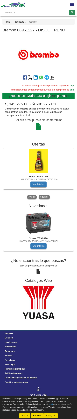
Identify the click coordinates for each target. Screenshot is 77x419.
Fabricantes (10, 347)
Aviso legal (10, 364)
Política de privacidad (15, 369)
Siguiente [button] (44, 197)
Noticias (9, 356)
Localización (11, 342)
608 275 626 (44, 104)
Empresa (9, 333)
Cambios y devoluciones (16, 382)
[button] (52, 78)
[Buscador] (35, 12)
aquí (72, 85)
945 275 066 (20, 104)
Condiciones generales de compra (21, 378)
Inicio (7, 21)
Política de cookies (13, 373)
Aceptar (24, 415)
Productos (19, 21)
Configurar (51, 415)
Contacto (9, 338)
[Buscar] (72, 12)
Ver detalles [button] (38, 184)
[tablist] (38, 174)
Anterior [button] (31, 197)
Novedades (10, 360)
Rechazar (37, 415)
